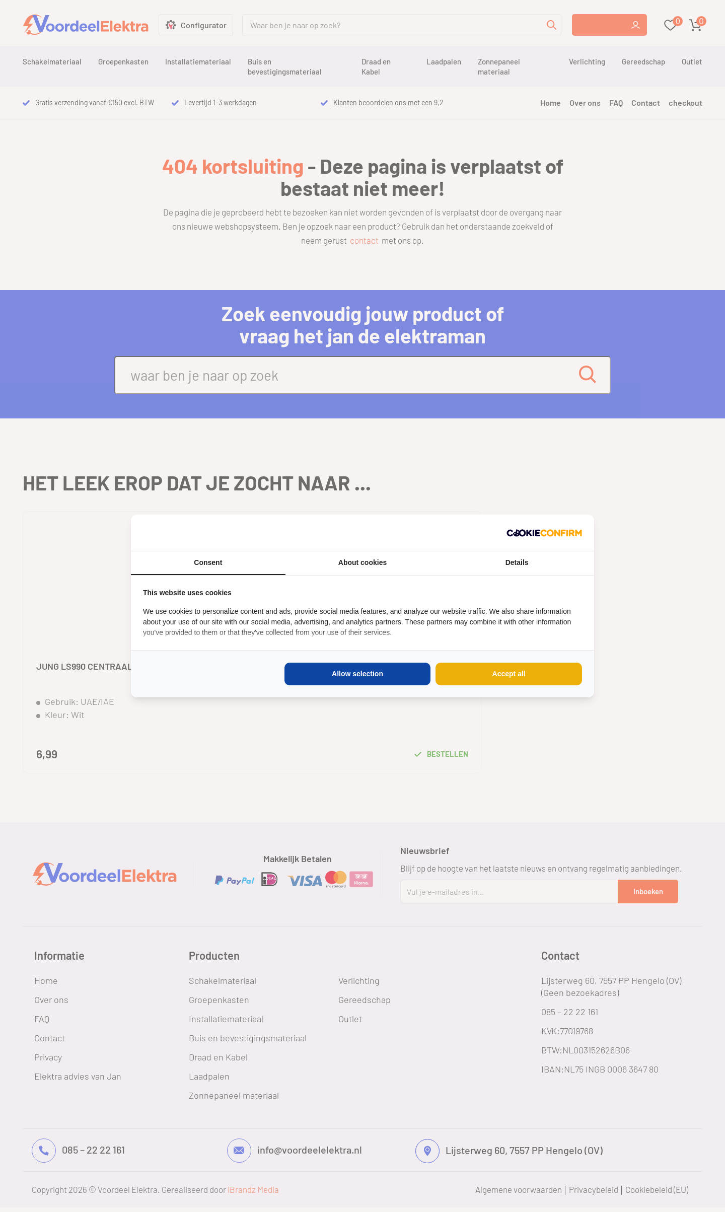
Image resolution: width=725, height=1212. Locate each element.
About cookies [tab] (362, 562)
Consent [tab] (208, 562)
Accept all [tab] (509, 674)
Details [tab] (517, 562)
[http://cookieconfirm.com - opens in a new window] (544, 533)
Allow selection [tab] (357, 674)
